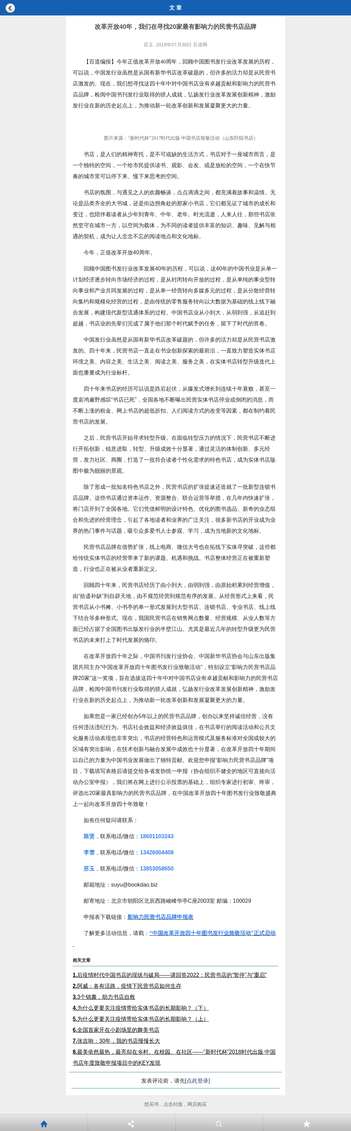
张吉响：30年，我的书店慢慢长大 (116, 1041)
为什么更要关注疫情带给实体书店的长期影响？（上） (141, 1019)
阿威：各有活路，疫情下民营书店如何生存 (127, 986)
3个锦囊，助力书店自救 (104, 997)
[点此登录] (197, 1081)
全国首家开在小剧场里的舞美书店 (116, 1030)
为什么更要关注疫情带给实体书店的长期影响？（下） (141, 1008)
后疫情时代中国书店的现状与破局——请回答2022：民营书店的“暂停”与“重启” (170, 975)
